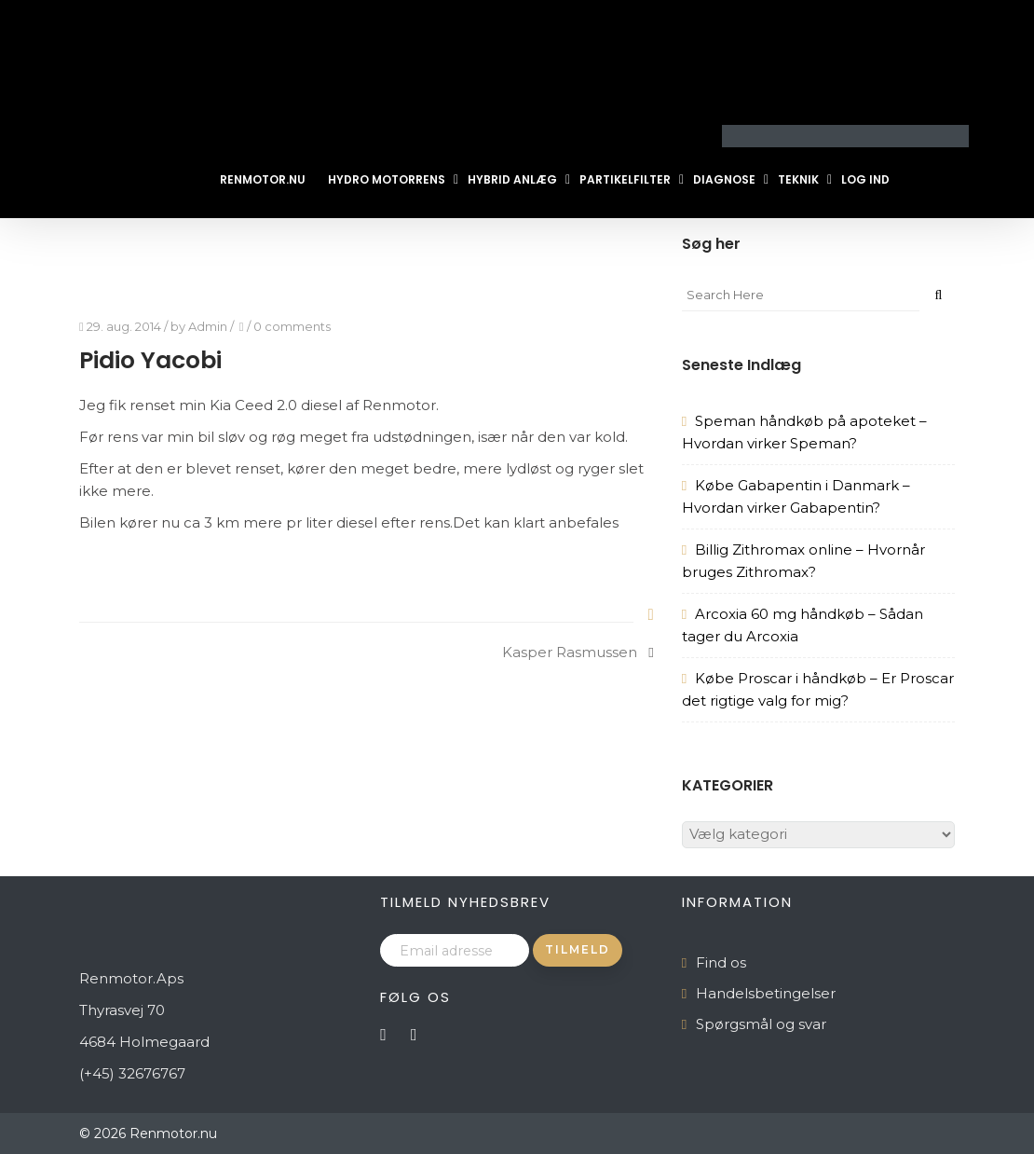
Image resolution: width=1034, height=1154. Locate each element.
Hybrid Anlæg (512, 179)
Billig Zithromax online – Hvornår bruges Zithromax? (803, 561)
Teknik (798, 179)
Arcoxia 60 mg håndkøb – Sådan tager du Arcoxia (802, 625)
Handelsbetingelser (766, 993)
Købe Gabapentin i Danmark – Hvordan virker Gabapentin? (796, 496)
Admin (207, 326)
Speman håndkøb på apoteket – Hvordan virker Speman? (804, 432)
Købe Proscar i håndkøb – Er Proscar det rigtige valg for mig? (818, 689)
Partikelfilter (625, 179)
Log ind (865, 179)
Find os (721, 962)
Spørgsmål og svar (761, 1024)
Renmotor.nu (263, 179)
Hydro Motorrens (386, 179)
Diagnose (724, 179)
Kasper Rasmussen (569, 652)
